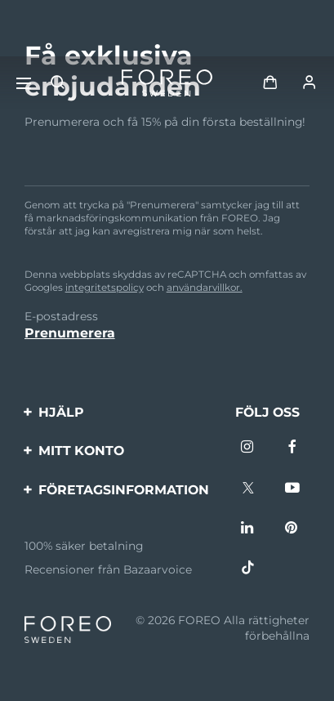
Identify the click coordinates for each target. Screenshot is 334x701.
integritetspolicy (104, 287)
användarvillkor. (205, 287)
